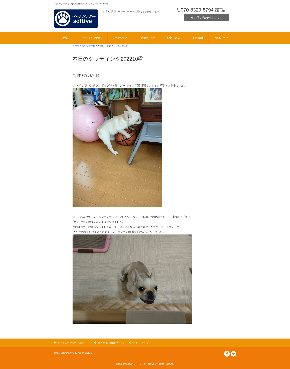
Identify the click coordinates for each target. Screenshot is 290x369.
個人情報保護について (111, 342)
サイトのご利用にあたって (73, 342)
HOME (64, 37)
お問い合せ (221, 37)
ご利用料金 (120, 37)
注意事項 (197, 37)
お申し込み (173, 37)
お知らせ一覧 (88, 45)
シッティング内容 (90, 37)
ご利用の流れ (146, 37)
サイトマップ (140, 342)
